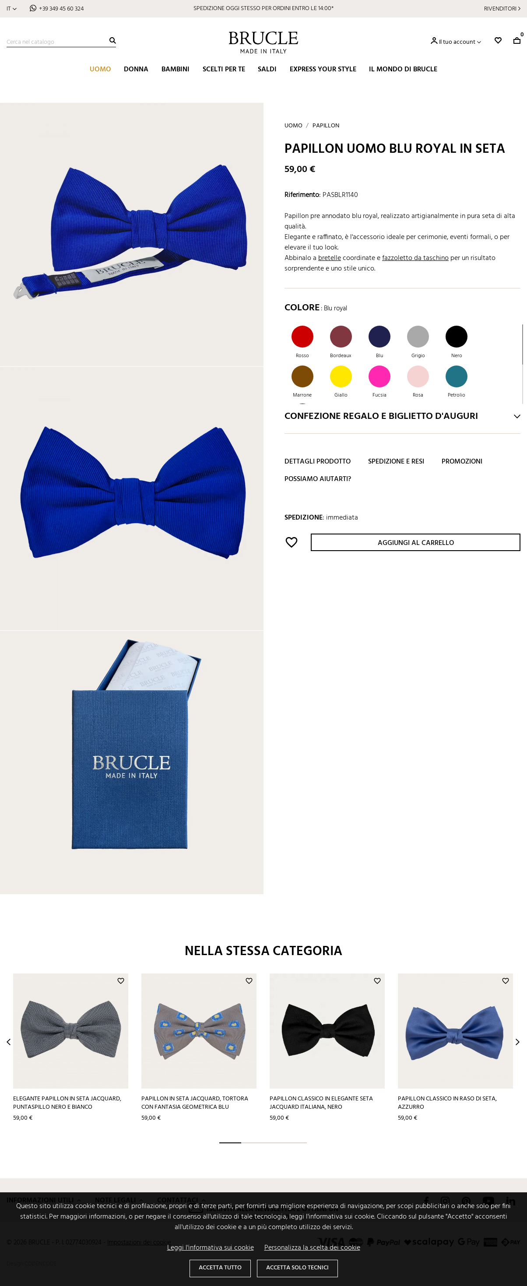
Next (518, 1042)
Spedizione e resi (396, 461)
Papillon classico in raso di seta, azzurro (447, 1103)
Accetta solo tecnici (297, 1268)
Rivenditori (500, 9)
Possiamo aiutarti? (318, 479)
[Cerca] (61, 42)
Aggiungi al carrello (416, 543)
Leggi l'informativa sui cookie (210, 1248)
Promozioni (462, 461)
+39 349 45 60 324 (61, 9)
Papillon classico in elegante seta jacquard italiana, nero (321, 1103)
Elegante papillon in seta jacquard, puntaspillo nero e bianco (67, 1103)
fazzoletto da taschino (415, 258)
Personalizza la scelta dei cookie (312, 1248)
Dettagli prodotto (318, 461)
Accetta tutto (220, 1268)
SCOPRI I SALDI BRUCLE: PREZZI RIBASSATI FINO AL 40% (263, 9)
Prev (9, 1042)
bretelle (329, 258)
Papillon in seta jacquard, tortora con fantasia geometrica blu (194, 1103)
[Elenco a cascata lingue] (12, 9)
